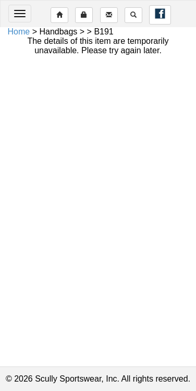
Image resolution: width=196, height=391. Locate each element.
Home (19, 31)
